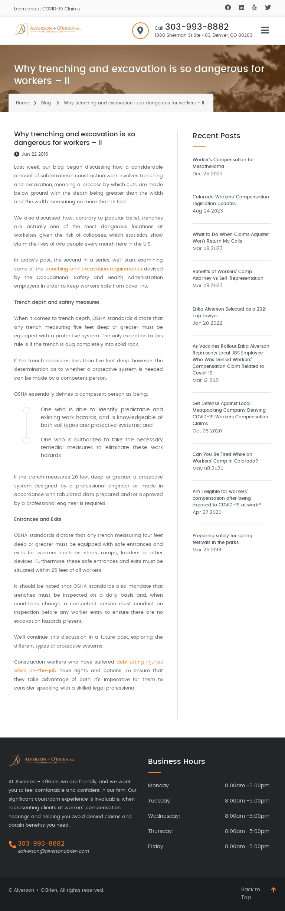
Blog (46, 103)
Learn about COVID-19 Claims (47, 9)
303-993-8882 (197, 27)
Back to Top (250, 893)
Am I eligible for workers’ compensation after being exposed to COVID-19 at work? (227, 498)
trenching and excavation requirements (93, 269)
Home (22, 103)
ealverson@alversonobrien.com (53, 851)
